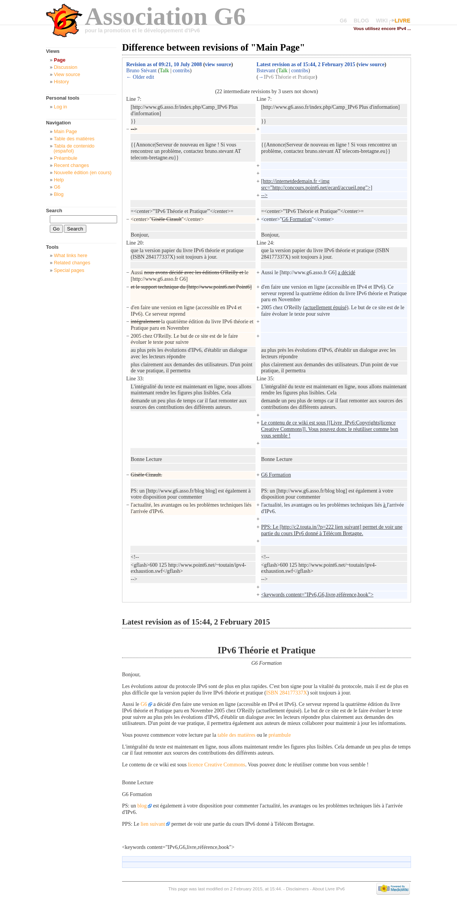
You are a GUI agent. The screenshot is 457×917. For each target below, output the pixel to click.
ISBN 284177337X (286, 693)
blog (142, 806)
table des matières (236, 735)
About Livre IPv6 (329, 888)
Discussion (66, 67)
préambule (279, 735)
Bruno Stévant (141, 70)
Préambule (66, 158)
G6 (343, 20)
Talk (164, 70)
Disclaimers (297, 888)
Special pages (69, 270)
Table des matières (74, 138)
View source (67, 74)
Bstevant (266, 70)
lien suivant (153, 824)
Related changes (72, 262)
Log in (60, 107)
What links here (70, 255)
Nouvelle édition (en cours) (83, 172)
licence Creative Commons (216, 765)
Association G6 (165, 16)
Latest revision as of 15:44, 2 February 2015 (306, 64)
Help (59, 180)
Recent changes (71, 165)
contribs (181, 70)
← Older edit (140, 77)
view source (218, 64)
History (61, 81)
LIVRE (402, 20)
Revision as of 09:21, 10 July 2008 (164, 64)
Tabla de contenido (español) (74, 148)
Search (54, 210)
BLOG (361, 20)
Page (59, 60)
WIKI (382, 20)
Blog (59, 194)
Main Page (65, 131)
